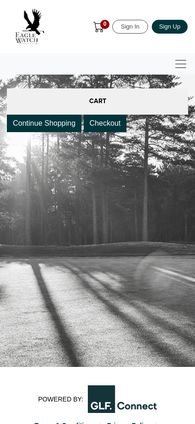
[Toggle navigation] (181, 64)
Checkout (105, 123)
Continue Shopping (44, 123)
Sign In (130, 26)
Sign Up (169, 26)
